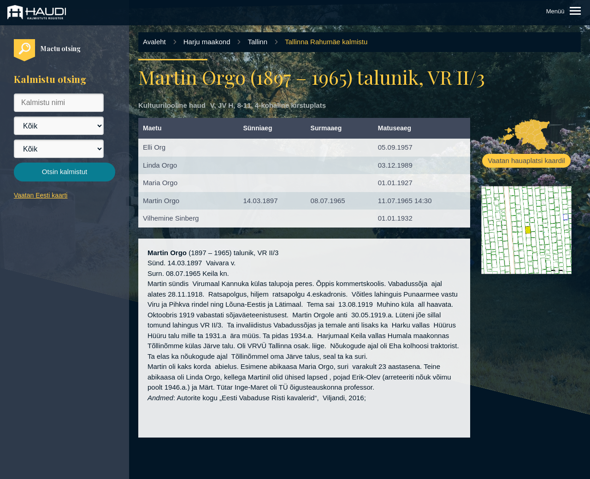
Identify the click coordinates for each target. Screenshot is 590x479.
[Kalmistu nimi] (59, 102)
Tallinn (257, 42)
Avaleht (154, 42)
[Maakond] (59, 126)
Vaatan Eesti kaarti (40, 195)
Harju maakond (206, 42)
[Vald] (59, 149)
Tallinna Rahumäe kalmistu (326, 42)
